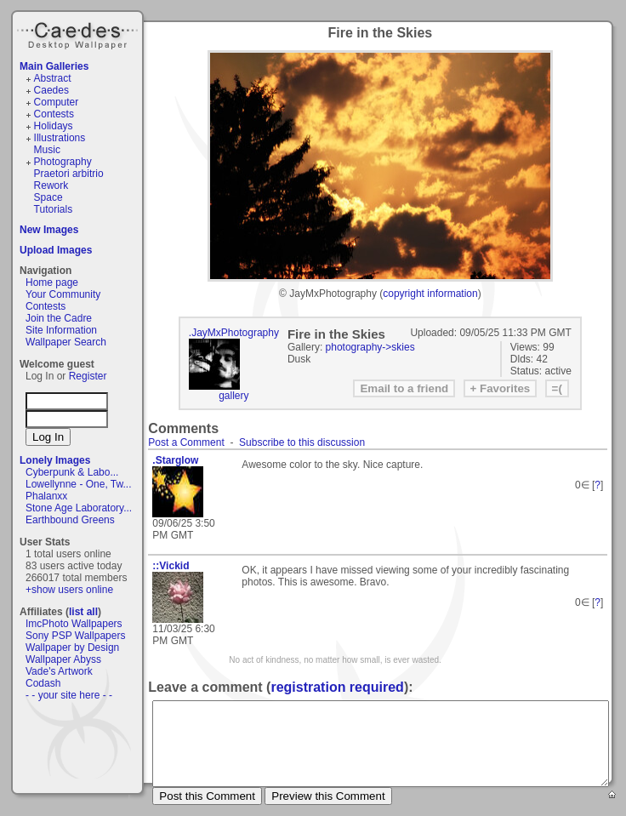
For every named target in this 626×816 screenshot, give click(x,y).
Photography (63, 162)
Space (48, 197)
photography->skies (370, 347)
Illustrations (60, 138)
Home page (52, 282)
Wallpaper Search (66, 342)
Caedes (79, 33)
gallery (233, 396)
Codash (43, 683)
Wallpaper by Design (72, 647)
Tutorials (53, 209)
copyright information (430, 294)
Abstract (52, 78)
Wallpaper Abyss (63, 659)
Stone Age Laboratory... (79, 508)
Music (47, 150)
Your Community (63, 294)
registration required (336, 687)
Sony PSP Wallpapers (75, 636)
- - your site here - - (69, 695)
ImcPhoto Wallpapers (74, 624)
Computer (56, 102)
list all (83, 612)
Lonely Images (55, 460)
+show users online (69, 590)
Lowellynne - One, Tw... (79, 484)
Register (88, 376)
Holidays (53, 126)
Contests (54, 114)
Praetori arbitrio (69, 174)
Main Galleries (54, 66)
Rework (51, 185)
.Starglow (175, 460)
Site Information (61, 330)
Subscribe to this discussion (302, 442)
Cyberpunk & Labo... (72, 472)
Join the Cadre (59, 318)
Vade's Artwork (59, 671)
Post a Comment (186, 442)
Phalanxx (46, 496)
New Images (49, 230)
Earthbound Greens (70, 520)
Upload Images (56, 250)
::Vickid (170, 566)
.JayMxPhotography (234, 333)
